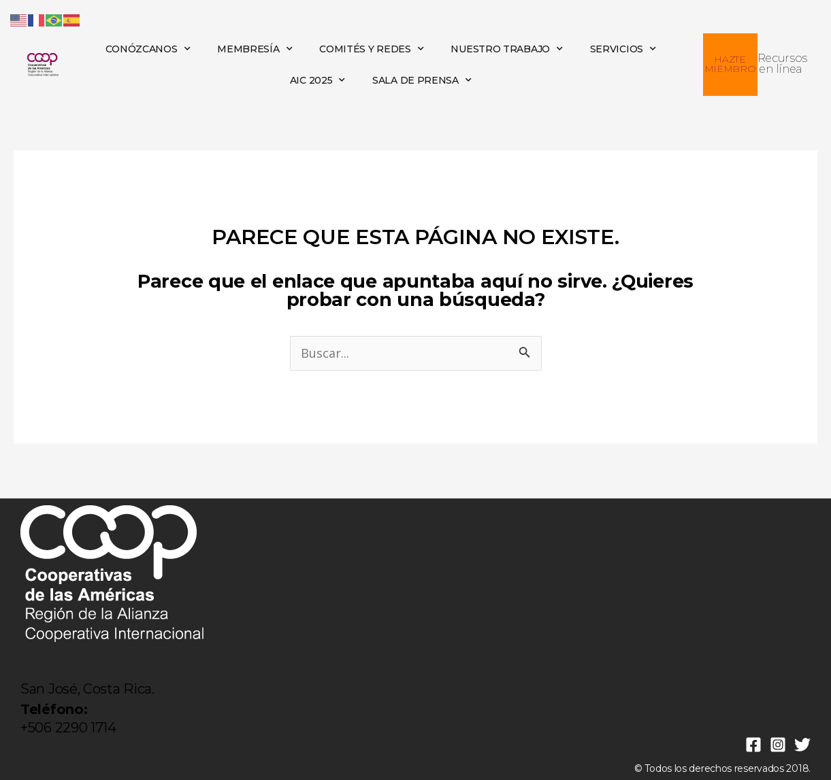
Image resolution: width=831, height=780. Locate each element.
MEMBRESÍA (254, 49)
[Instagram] (778, 744)
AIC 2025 (317, 80)
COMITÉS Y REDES (371, 49)
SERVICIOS (623, 49)
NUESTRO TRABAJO (506, 49)
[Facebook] (753, 744)
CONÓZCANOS (148, 49)
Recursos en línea (782, 63)
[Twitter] (802, 744)
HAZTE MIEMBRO (730, 64)
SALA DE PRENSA (422, 80)
